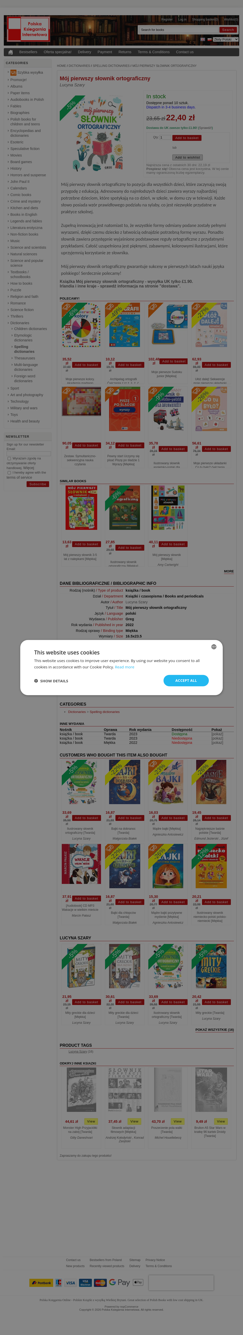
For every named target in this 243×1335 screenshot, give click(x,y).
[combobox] (213, 646)
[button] (51, 680)
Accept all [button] (186, 680)
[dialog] (121, 667)
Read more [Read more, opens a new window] (124, 666)
